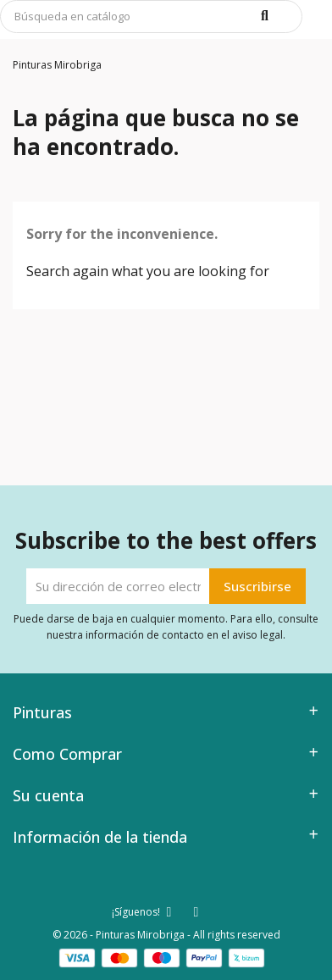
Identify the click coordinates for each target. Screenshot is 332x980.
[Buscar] (151, 16)
